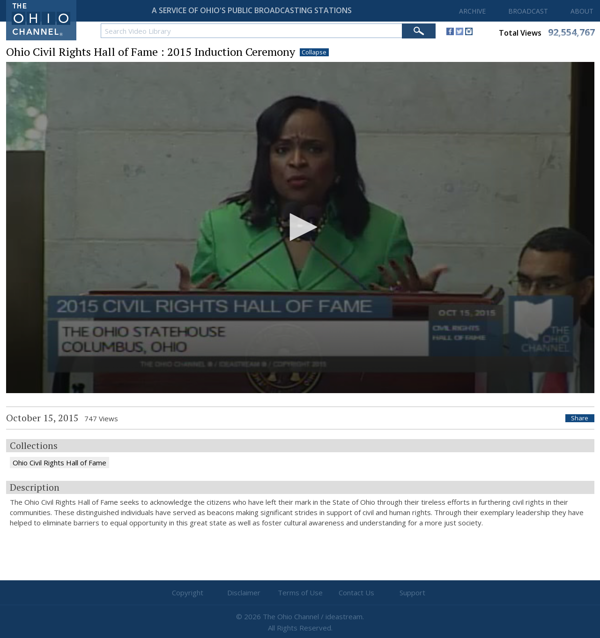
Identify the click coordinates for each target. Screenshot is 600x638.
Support (412, 592)
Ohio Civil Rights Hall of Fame (59, 462)
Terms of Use (300, 592)
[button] (300, 227)
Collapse (314, 52)
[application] (300, 228)
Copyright (187, 592)
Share (579, 418)
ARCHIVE (472, 11)
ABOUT (581, 11)
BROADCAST (528, 11)
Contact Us (356, 592)
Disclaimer (243, 592)
